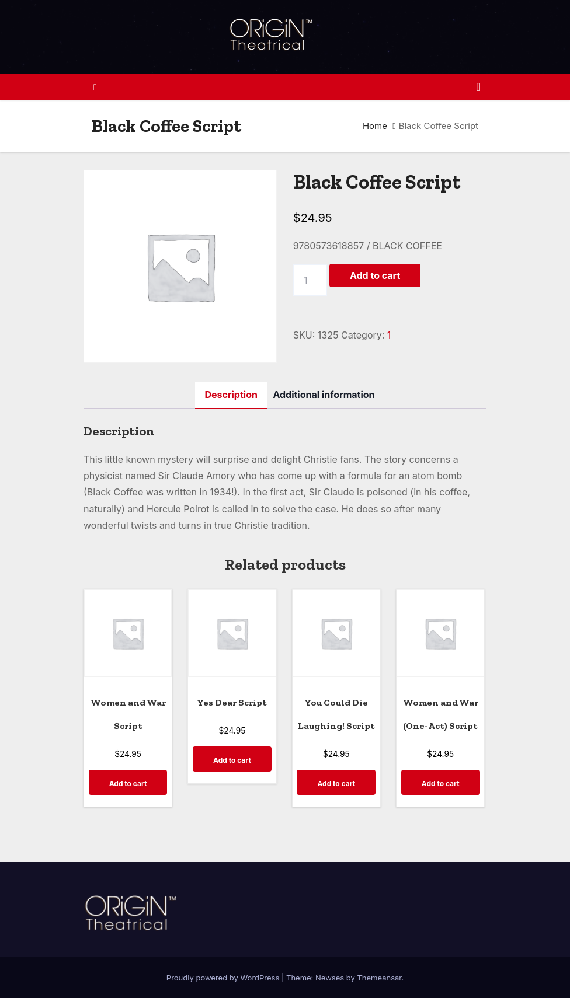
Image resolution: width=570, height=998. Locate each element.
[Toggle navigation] (478, 86)
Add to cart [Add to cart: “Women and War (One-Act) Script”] (441, 783)
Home (375, 125)
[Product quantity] (310, 280)
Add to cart (375, 275)
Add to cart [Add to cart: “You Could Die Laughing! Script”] (336, 783)
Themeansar (379, 977)
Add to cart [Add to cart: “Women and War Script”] (128, 783)
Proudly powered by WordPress (223, 977)
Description (230, 394)
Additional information (323, 394)
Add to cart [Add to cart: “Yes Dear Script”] (232, 760)
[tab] (230, 395)
